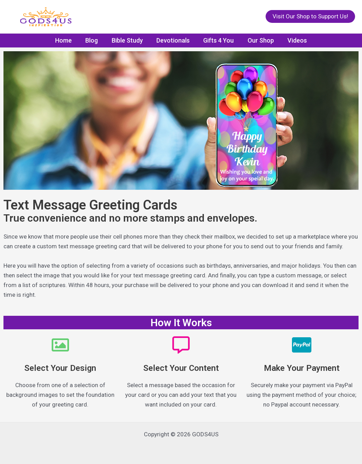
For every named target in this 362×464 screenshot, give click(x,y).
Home (67, 40)
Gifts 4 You (217, 40)
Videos (293, 40)
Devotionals (173, 40)
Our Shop (258, 40)
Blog (94, 40)
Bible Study (128, 40)
